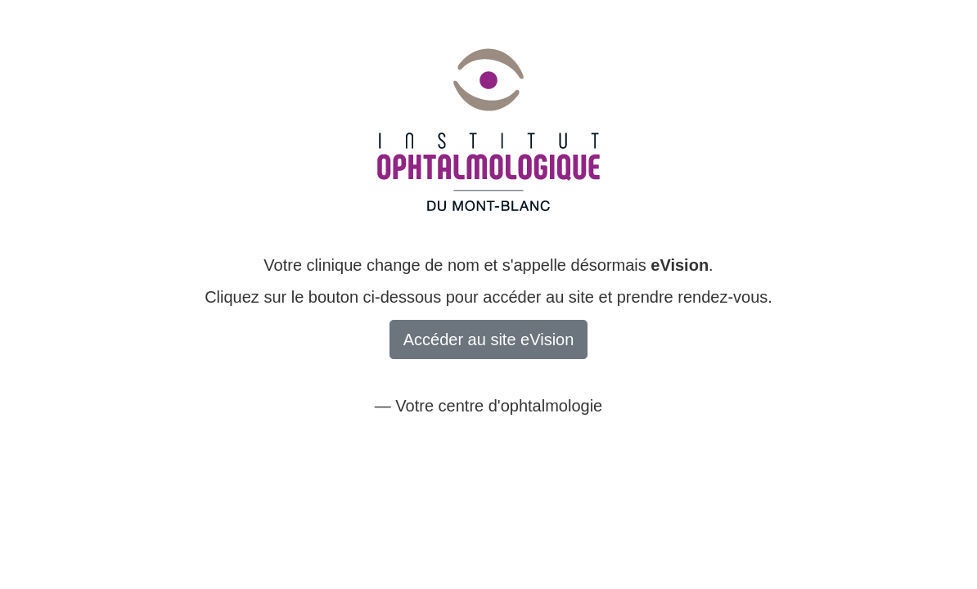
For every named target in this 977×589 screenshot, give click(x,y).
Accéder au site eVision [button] (488, 339)
